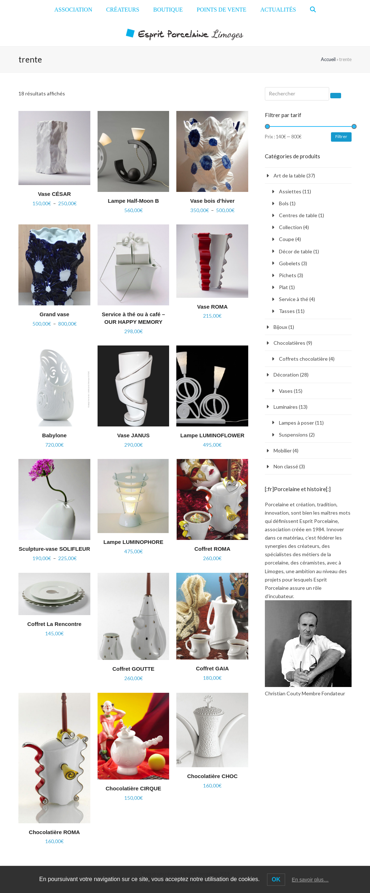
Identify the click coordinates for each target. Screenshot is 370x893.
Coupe (286, 239)
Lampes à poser (296, 423)
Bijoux (280, 327)
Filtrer (341, 136)
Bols (284, 203)
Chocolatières (289, 343)
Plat (283, 287)
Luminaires (286, 407)
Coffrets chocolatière (303, 359)
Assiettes (290, 191)
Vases (286, 391)
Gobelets (289, 263)
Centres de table (298, 215)
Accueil (328, 59)
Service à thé (293, 299)
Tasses (287, 311)
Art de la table (289, 175)
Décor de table (295, 251)
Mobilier (283, 450)
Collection (290, 227)
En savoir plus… (310, 880)
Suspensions (293, 435)
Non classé (286, 466)
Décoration (286, 375)
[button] (313, 10)
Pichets (287, 275)
